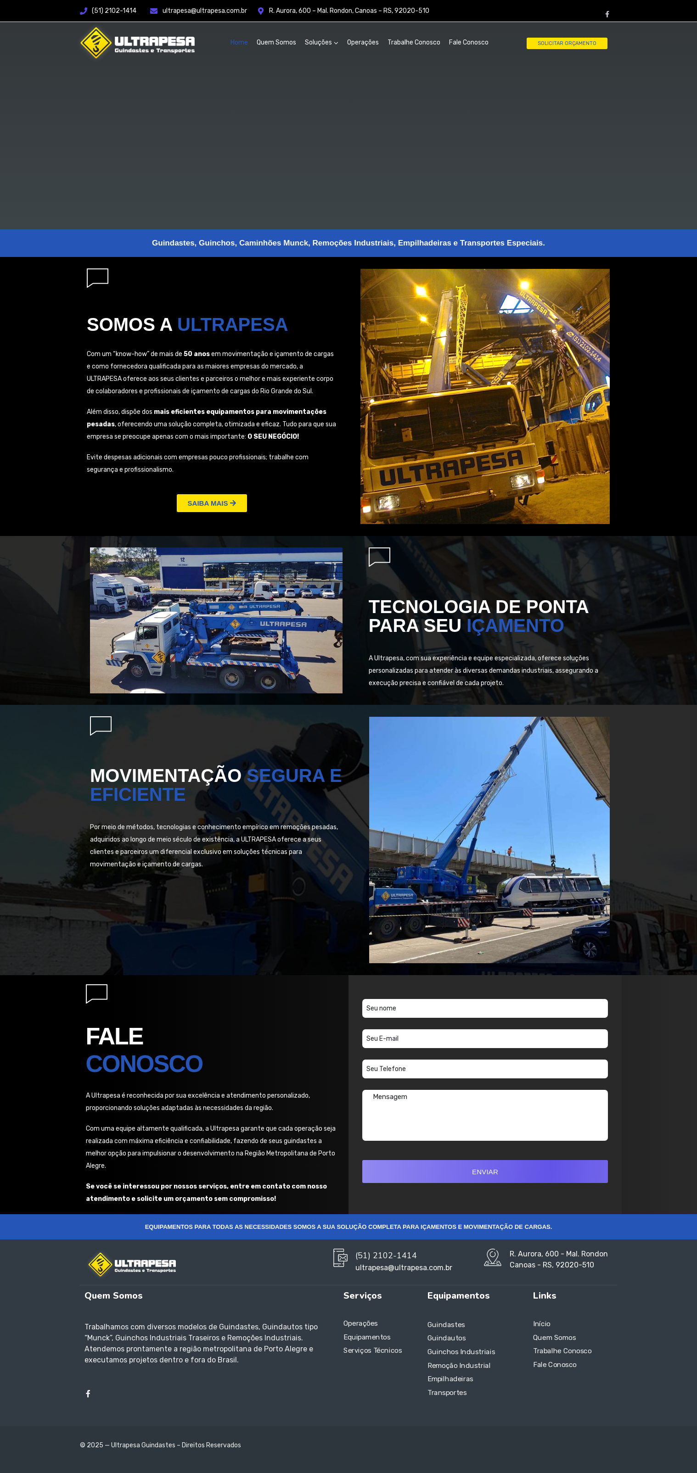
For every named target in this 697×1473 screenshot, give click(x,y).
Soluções (318, 42)
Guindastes (446, 1325)
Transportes (447, 1393)
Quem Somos (276, 42)
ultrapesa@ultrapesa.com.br (210, 11)
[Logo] (135, 42)
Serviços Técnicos (372, 1351)
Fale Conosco (469, 42)
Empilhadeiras (450, 1379)
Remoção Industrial (459, 1365)
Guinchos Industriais (461, 1352)
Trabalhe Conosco (414, 42)
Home (239, 42)
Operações (363, 42)
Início (542, 1324)
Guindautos (446, 1338)
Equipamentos (367, 1337)
